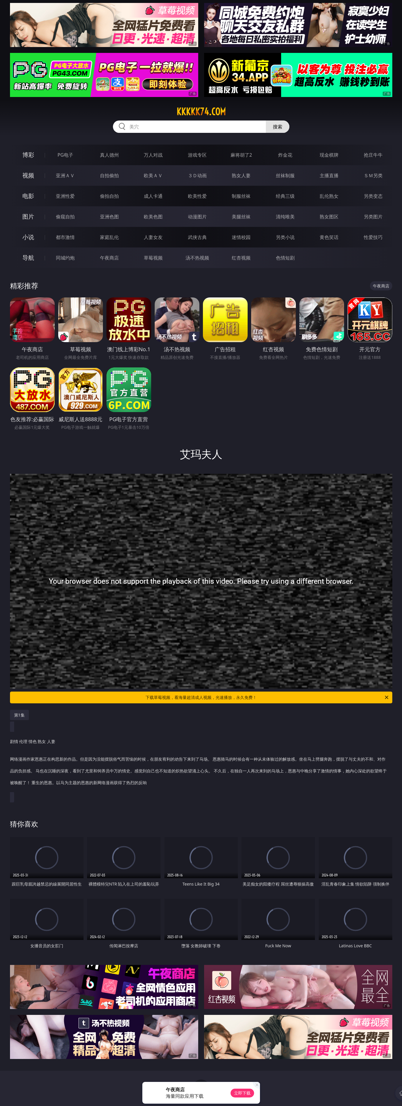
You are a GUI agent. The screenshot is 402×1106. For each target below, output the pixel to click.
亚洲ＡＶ (65, 175)
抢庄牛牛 (373, 155)
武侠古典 (197, 237)
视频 (28, 175)
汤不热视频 (197, 258)
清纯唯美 (285, 216)
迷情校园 (241, 237)
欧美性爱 (197, 196)
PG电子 (65, 155)
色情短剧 (285, 258)
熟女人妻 (241, 175)
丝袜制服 (285, 175)
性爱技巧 (373, 237)
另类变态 (373, 196)
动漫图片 (197, 216)
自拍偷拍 (109, 175)
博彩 (28, 155)
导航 (28, 258)
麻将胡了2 (241, 155)
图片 (28, 216)
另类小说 (285, 237)
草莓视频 (153, 258)
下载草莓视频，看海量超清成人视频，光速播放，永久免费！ (267, 697)
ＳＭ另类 (373, 175)
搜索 (277, 126)
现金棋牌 (329, 155)
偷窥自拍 (65, 216)
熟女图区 (329, 216)
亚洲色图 (109, 216)
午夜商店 (109, 258)
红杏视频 (241, 258)
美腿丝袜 (241, 216)
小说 (28, 237)
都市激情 (65, 237)
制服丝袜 (241, 196)
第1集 (19, 715)
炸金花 (285, 155)
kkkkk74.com (201, 112)
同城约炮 (65, 258)
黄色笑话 (329, 237)
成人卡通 (153, 196)
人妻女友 (153, 237)
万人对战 (153, 155)
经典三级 (285, 196)
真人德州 (109, 155)
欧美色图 (153, 216)
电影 (28, 196)
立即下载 (242, 1093)
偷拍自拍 (109, 196)
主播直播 (329, 175)
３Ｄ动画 (197, 175)
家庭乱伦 (109, 237)
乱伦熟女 (329, 196)
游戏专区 (197, 155)
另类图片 (373, 216)
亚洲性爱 (65, 196)
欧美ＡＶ (153, 175)
